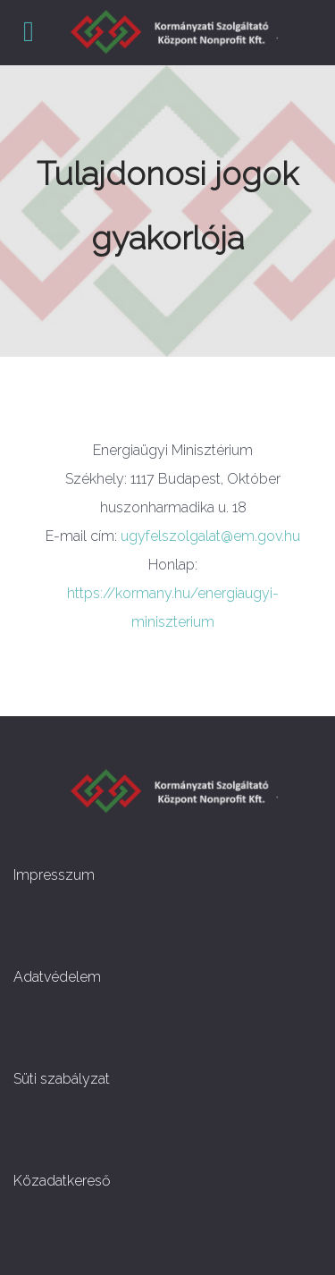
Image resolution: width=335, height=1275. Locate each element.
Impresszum (54, 874)
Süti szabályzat (61, 1078)
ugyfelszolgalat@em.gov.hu (210, 536)
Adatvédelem (57, 976)
